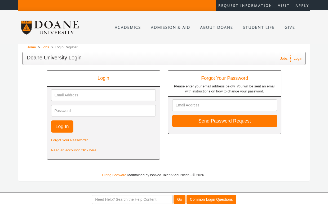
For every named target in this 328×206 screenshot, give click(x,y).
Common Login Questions (211, 199)
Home (31, 47)
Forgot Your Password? (69, 140)
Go (179, 199)
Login (298, 58)
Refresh (220, 175)
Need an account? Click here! (74, 150)
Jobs (45, 47)
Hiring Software (114, 175)
